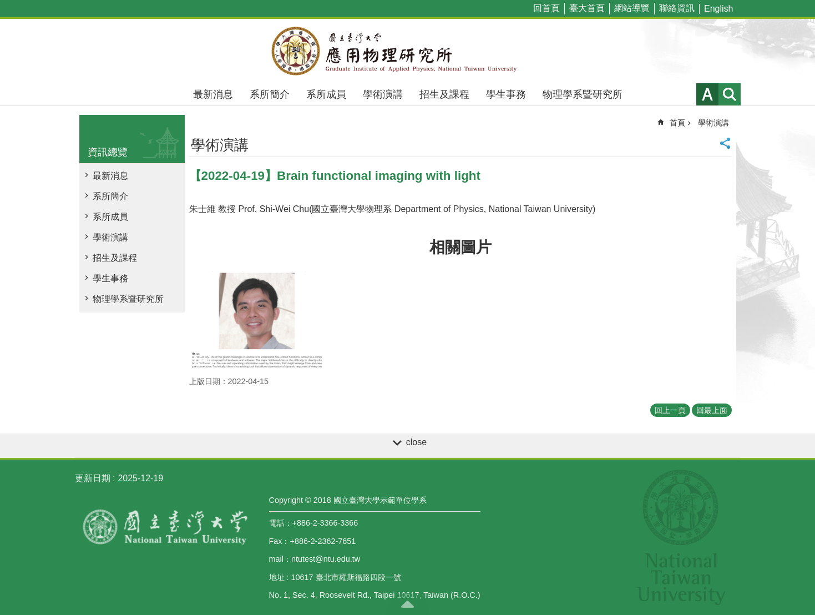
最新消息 (213, 94)
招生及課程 (444, 94)
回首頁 (546, 8)
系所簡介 (270, 94)
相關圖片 (460, 247)
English (718, 8)
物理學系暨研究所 (582, 94)
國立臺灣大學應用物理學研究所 (407, 51)
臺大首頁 (587, 8)
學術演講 (383, 94)
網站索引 (729, 94)
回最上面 (711, 410)
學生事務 (506, 94)
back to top (408, 604)
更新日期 (92, 478)
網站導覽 (632, 8)
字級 (707, 94)
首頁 (677, 122)
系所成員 (326, 94)
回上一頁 (670, 410)
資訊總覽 (108, 152)
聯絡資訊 (677, 8)
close (416, 442)
